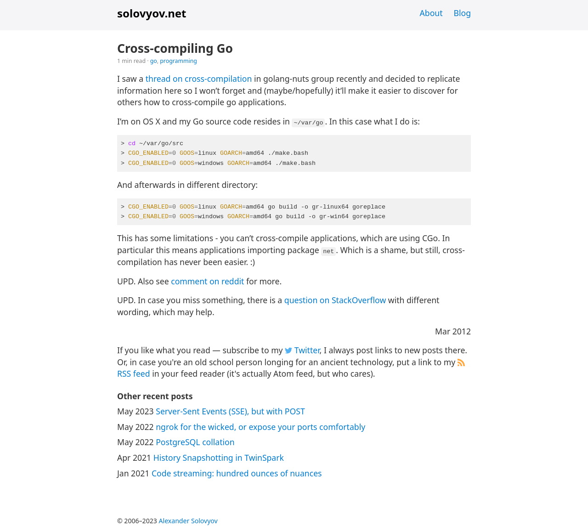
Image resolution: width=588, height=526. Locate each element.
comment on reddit (207, 281)
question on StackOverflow (335, 299)
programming (178, 61)
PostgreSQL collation (195, 441)
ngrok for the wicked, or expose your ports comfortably (260, 426)
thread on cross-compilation (199, 78)
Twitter (302, 350)
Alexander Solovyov (188, 520)
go (153, 61)
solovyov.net (151, 13)
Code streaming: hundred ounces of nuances (237, 473)
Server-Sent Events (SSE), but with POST (230, 411)
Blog (462, 12)
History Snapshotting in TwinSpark (218, 457)
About (431, 12)
